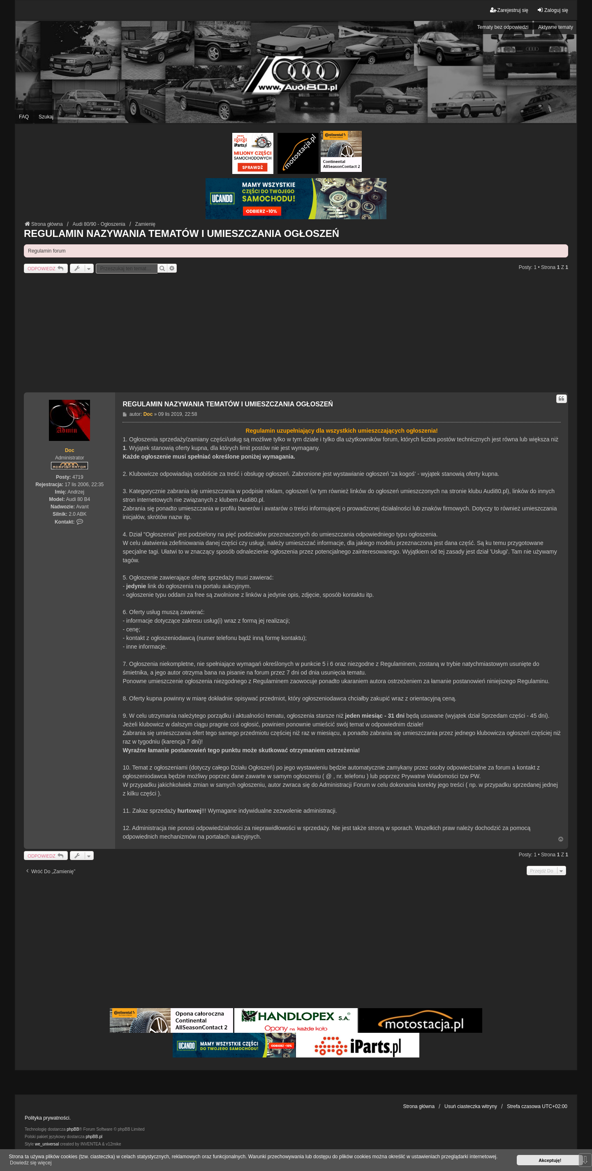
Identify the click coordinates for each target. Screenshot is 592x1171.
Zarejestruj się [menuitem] (509, 10)
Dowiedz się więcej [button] (30, 1163)
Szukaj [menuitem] (46, 117)
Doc (69, 450)
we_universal (47, 1144)
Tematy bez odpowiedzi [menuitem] (503, 27)
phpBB (73, 1129)
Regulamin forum (46, 251)
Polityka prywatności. (48, 1118)
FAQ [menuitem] (24, 117)
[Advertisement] (296, 334)
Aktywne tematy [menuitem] (555, 27)
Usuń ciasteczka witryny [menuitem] (470, 1106)
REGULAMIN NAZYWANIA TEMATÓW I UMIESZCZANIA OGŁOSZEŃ (181, 233)
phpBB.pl (94, 1136)
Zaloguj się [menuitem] (552, 10)
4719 (77, 477)
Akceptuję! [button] (550, 1160)
